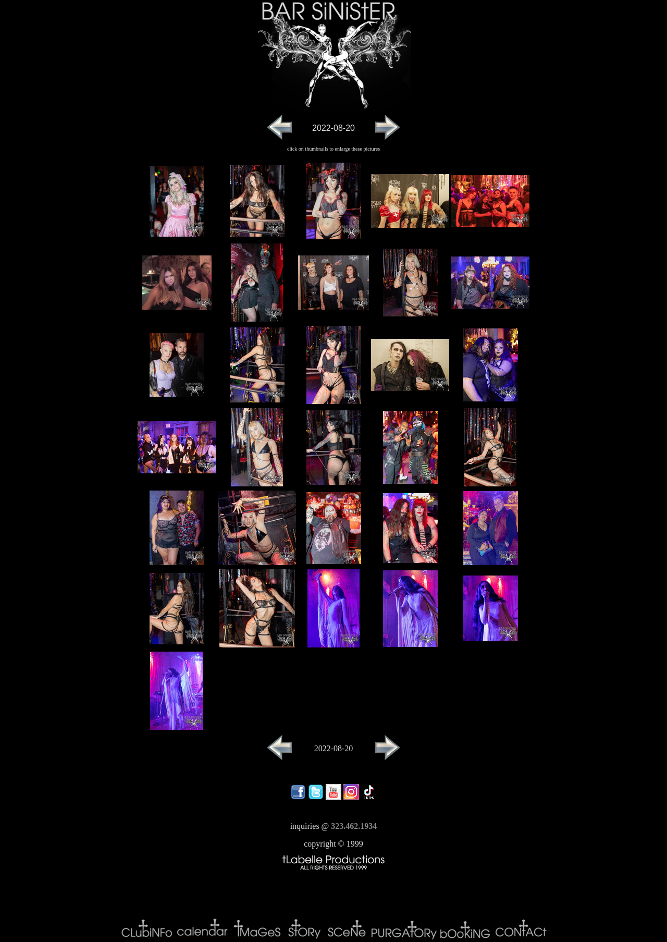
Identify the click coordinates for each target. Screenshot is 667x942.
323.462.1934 (354, 826)
